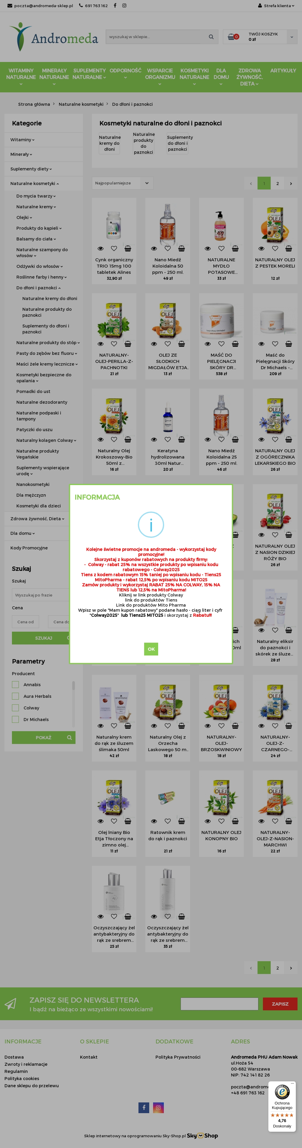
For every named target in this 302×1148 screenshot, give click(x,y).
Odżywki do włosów (39, 266)
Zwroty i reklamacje (25, 1064)
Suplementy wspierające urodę (42, 470)
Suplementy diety (31, 168)
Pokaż (43, 737)
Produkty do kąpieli (39, 228)
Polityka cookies (21, 1078)
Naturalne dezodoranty (41, 402)
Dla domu (22, 533)
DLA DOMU (221, 76)
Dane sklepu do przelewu (31, 1085)
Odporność (125, 73)
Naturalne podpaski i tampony (38, 415)
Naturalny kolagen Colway (46, 440)
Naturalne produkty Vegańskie (37, 453)
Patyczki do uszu (34, 429)
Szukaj (43, 638)
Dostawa (14, 1057)
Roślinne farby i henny (41, 276)
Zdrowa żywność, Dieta (37, 518)
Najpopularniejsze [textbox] (113, 183)
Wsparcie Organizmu (160, 76)
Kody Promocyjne (29, 547)
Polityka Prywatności (178, 1057)
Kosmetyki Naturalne (194, 76)
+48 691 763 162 (248, 1092)
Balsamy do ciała (36, 238)
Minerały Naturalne (54, 76)
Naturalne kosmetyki (34, 183)
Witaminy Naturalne (21, 76)
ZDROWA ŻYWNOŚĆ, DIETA (249, 77)
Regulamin (16, 1071)
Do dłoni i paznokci (38, 287)
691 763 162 (93, 5)
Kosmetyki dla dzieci (38, 505)
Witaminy (22, 139)
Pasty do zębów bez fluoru (46, 353)
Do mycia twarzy (36, 195)
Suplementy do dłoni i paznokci (45, 328)
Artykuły (283, 70)
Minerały (21, 154)
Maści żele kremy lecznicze (47, 363)
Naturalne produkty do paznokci (47, 312)
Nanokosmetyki (33, 484)
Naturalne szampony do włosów (42, 252)
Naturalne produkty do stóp (48, 342)
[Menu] (292, 1084)
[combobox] (123, 183)
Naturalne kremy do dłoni (49, 298)
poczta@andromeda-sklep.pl (40, 5)
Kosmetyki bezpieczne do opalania (43, 377)
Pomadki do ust (33, 391)
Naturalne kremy (36, 206)
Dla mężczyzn (31, 495)
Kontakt (89, 1057)
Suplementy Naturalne (89, 74)
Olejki (24, 217)
